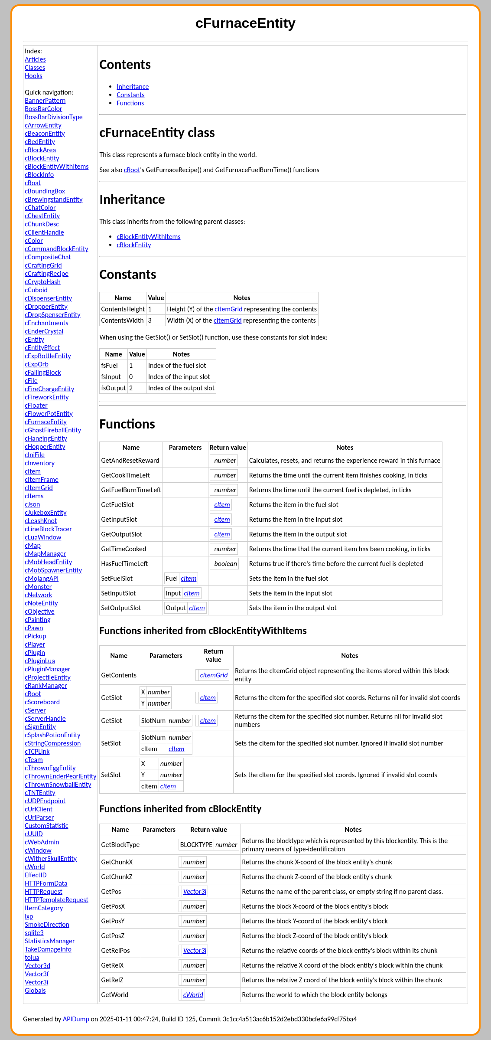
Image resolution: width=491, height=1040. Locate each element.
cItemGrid (38, 488)
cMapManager (45, 553)
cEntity (34, 339)
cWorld (35, 867)
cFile (31, 380)
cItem (33, 471)
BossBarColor (43, 109)
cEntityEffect (42, 347)
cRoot (33, 694)
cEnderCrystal (44, 331)
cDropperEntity (46, 306)
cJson (32, 504)
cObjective (39, 611)
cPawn (34, 628)
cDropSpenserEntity (52, 315)
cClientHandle (44, 232)
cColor (33, 240)
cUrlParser (39, 817)
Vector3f (37, 974)
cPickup (35, 636)
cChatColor (40, 207)
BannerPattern (45, 100)
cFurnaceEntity (45, 422)
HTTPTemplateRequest (56, 900)
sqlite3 (34, 933)
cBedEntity (40, 141)
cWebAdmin (42, 842)
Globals (35, 990)
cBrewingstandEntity (53, 199)
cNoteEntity (41, 603)
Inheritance (133, 86)
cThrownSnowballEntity (58, 784)
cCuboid (36, 290)
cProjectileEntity (47, 677)
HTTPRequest (43, 891)
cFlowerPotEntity (48, 413)
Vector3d (37, 966)
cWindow (38, 850)
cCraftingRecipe (46, 273)
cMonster (38, 586)
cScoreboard (42, 702)
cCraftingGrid (43, 265)
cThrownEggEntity (50, 768)
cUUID (33, 834)
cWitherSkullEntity (51, 858)
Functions (130, 103)
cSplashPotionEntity (52, 735)
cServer (35, 710)
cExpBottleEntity (48, 356)
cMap (33, 545)
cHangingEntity (46, 438)
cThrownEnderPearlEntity (60, 776)
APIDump (76, 1019)
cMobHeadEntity (48, 562)
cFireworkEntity (46, 397)
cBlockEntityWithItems (56, 166)
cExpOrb (37, 364)
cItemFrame (42, 479)
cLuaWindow (43, 537)
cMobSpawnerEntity (53, 570)
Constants (130, 95)
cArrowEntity (43, 125)
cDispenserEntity (48, 298)
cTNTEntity (40, 792)
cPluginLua (40, 661)
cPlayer (35, 644)
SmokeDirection (47, 924)
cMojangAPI (42, 578)
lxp (29, 916)
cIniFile (35, 455)
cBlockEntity (42, 158)
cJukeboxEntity (45, 512)
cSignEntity (40, 727)
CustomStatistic (46, 825)
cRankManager (46, 685)
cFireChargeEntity (49, 389)
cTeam (34, 759)
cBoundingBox (45, 191)
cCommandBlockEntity (56, 249)
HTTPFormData (46, 883)
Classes (35, 67)
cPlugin (35, 652)
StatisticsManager (50, 941)
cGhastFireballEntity (53, 430)
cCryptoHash (42, 282)
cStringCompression (53, 743)
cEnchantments (46, 323)
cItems (34, 496)
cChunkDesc (42, 224)
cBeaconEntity (45, 133)
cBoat (33, 183)
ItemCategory (44, 908)
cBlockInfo (39, 174)
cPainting (37, 619)
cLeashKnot (41, 521)
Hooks (33, 76)
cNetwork (38, 595)
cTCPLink (37, 751)
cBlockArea (40, 150)
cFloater (36, 405)
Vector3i (36, 982)
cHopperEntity (45, 446)
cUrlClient (38, 809)
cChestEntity (42, 216)
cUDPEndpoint (45, 801)
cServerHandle (45, 718)
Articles (35, 59)
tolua (32, 957)
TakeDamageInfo (48, 949)
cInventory (40, 463)
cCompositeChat (48, 257)
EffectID (35, 875)
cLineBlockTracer (48, 529)
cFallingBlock (43, 372)
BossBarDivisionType (53, 117)
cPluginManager (47, 669)
